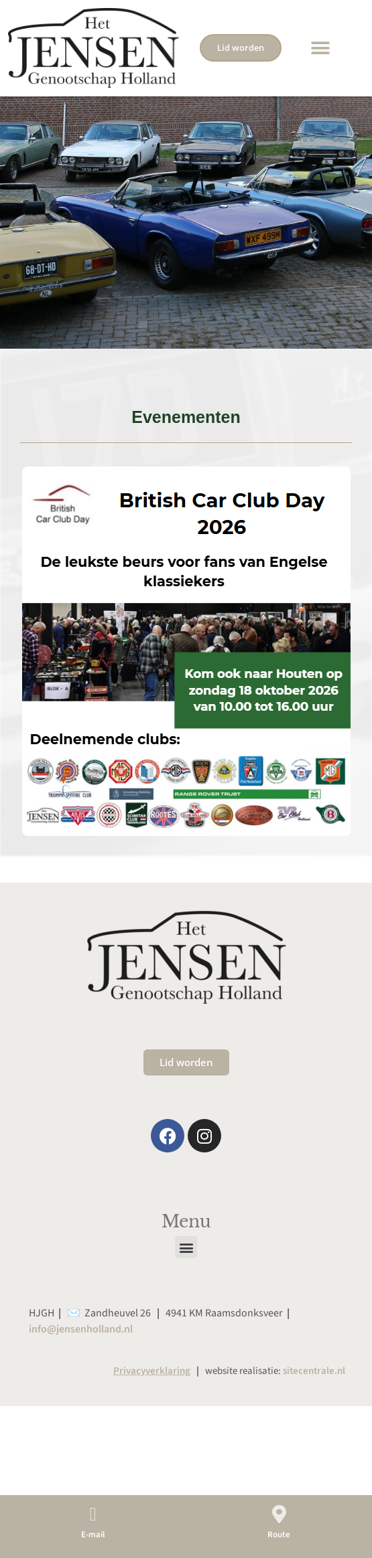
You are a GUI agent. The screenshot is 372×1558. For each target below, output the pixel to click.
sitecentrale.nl (314, 1413)
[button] (321, 48)
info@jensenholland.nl (81, 1371)
